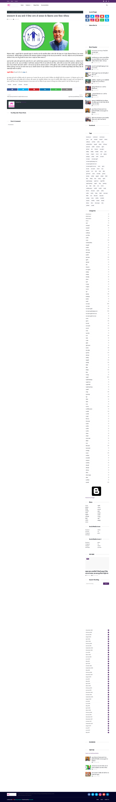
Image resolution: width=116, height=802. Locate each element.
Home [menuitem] (22, 5)
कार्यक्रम (100, 144)
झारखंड (93, 156)
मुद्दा (86, 185)
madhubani (95, 137)
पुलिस (104, 171)
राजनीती (100, 188)
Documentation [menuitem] (44, 5)
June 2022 (97, 652)
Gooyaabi (31, 799)
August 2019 (97, 676)
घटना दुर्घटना (102, 149)
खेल (92, 149)
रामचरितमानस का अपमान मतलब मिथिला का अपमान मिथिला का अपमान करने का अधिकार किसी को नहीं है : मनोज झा (100, 59)
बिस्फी (106, 176)
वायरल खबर (105, 193)
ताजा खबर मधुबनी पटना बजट (91, 166)
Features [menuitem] (28, 5)
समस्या (92, 198)
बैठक (95, 178)
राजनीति (95, 188)
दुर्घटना (103, 166)
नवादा (102, 168)
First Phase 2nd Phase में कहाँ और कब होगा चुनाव (100, 51)
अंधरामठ (105, 139)
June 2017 (97, 730)
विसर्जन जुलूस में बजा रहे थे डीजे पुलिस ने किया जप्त (100, 73)
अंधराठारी (100, 139)
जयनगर (97, 154)
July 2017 (97, 728)
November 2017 (97, 719)
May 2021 (97, 661)
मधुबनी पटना (96, 181)
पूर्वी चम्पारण (88, 173)
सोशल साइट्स (97, 203)
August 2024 (97, 636)
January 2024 (97, 645)
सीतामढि (97, 200)
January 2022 (97, 656)
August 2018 (97, 699)
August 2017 (97, 725)
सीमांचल (87, 203)
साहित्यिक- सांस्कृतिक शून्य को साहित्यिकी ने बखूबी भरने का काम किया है (100, 80)
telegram (87, 545)
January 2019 (97, 690)
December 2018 (97, 692)
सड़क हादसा (101, 195)
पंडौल (96, 171)
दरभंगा (99, 166)
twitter (99, 529)
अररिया (98, 141)
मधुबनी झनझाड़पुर (89, 181)
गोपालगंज (96, 149)
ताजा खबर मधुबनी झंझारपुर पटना (91, 161)
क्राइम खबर (88, 146)
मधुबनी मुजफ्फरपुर (89, 183)
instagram (87, 533)
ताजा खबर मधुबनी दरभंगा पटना (91, 163)
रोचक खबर (26, 84)
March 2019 (97, 685)
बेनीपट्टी (91, 178)
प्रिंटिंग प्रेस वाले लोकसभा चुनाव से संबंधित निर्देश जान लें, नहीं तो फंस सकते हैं (100, 118)
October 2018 (97, 694)
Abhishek (10, 19)
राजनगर (102, 185)
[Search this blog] (94, 584)
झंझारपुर (105, 154)
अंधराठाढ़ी (12, 12)
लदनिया (102, 190)
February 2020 (97, 672)
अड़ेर (91, 139)
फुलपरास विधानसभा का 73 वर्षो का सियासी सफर (99, 94)
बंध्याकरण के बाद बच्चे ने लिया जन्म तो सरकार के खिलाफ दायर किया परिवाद (100, 766)
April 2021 (97, 663)
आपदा (103, 141)
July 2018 (97, 701)
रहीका (94, 185)
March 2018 (97, 710)
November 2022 (97, 650)
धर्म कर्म (98, 168)
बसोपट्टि (92, 176)
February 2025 (97, 632)
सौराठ (102, 203)
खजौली (93, 146)
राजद (98, 185)
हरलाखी (92, 205)
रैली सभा (87, 190)
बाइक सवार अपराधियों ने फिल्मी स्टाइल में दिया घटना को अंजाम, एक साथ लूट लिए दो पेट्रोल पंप (96, 572)
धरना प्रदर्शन (93, 168)
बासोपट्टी (102, 176)
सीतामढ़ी (102, 200)
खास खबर (14, 84)
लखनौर (98, 190)
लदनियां (87, 193)
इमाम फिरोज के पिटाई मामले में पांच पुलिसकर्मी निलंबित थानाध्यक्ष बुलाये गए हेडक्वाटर (100, 111)
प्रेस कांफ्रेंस (98, 173)
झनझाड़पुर (88, 156)
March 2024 (97, 641)
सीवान (92, 203)
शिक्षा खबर (96, 195)
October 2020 (97, 665)
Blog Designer (18, 799)
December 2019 (97, 674)
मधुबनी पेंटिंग (102, 181)
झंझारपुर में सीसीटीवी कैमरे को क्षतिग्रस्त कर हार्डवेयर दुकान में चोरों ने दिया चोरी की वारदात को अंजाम (100, 102)
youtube (87, 531)
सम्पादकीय (102, 198)
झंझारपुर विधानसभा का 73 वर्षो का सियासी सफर (99, 87)
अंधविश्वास (88, 141)
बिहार (87, 178)
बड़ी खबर (87, 176)
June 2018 (97, 703)
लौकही (100, 193)
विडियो (87, 195)
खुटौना (103, 146)
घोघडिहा (87, 151)
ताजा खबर (20, 84)
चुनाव (105, 151)
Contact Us (107, 799)
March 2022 (97, 654)
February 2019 (97, 688)
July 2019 (97, 679)
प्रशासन (93, 173)
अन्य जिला (93, 141)
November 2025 (97, 630)
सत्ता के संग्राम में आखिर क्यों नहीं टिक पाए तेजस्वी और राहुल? (100, 773)
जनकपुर (87, 154)
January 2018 (97, 714)
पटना (92, 171)
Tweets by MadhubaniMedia (92, 753)
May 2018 (97, 705)
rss (98, 531)
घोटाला (101, 151)
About (12, 1)
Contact (16, 1)
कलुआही (95, 144)
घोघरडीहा (96, 151)
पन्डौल (100, 171)
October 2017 (97, 721)
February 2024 (97, 643)
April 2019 (97, 683)
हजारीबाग (87, 205)
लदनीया (92, 193)
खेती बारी (87, 149)
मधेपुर (100, 183)
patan (87, 139)
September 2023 (97, 647)
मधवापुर (99, 178)
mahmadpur (102, 137)
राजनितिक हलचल (89, 188)
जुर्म (101, 154)
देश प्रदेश (87, 168)
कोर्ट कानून (105, 144)
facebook (87, 529)
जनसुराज (92, 154)
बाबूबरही (97, 176)
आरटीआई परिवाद (89, 144)
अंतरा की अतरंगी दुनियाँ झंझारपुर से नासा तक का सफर (100, 67)
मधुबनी (104, 178)
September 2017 (97, 723)
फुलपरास (103, 173)
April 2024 (97, 639)
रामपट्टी (104, 188)
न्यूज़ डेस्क (87, 171)
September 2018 (97, 696)
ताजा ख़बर (88, 159)
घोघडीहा (92, 151)
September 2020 (97, 668)
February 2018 (97, 712)
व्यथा (91, 195)
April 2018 (97, 708)
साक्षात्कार (87, 200)
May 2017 (97, 732)
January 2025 (97, 634)
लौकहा (96, 193)
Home (8, 1)
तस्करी (97, 156)
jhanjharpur (88, 137)
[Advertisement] (97, 596)
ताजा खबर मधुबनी (95, 159)
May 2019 (97, 681)
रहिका (90, 185)
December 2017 (97, 716)
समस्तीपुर (87, 198)
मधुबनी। (95, 183)
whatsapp (87, 534)
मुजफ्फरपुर (104, 183)
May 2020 (97, 670)
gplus (99, 533)
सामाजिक (92, 200)
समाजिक (97, 198)
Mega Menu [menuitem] (36, 5)
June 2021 (97, 659)
